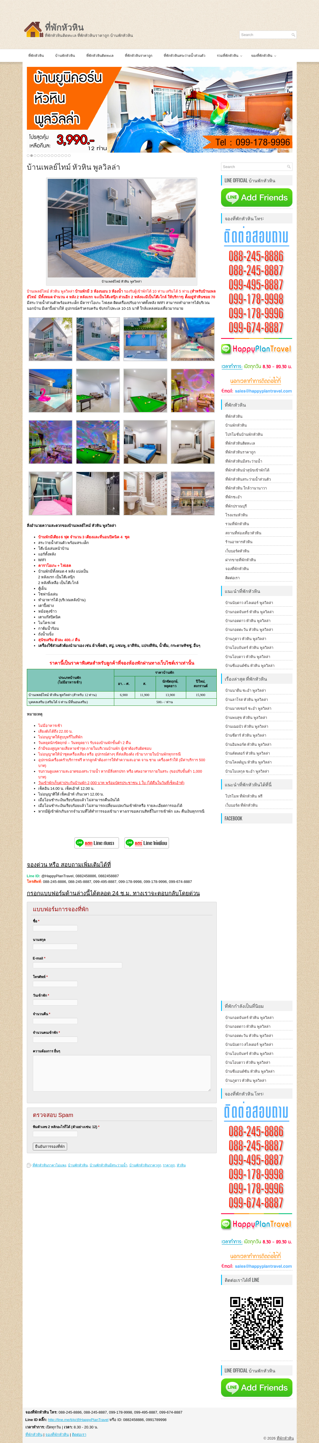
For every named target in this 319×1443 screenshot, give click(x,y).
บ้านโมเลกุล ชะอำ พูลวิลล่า (247, 771)
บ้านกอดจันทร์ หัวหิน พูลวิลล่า (249, 612)
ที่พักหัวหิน (64, 27)
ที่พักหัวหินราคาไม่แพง (49, 1165)
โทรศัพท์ (40, 977)
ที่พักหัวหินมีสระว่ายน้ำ (243, 461)
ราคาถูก (169, 1165)
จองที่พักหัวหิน (237, 569)
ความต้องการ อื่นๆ (46, 1051)
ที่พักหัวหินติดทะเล (240, 443)
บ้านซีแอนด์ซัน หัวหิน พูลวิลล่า (249, 665)
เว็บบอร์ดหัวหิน (237, 551)
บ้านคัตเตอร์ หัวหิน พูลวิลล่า (247, 753)
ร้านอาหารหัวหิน (238, 542)
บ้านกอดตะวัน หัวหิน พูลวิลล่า (249, 629)
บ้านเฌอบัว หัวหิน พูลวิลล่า (246, 726)
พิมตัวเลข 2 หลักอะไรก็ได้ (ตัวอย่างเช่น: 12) (66, 1127)
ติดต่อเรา (232, 578)
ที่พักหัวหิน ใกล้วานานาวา (246, 488)
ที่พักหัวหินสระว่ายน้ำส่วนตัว (248, 479)
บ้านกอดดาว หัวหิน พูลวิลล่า (247, 621)
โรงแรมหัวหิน (236, 515)
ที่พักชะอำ (233, 497)
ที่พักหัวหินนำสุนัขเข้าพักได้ (247, 470)
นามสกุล (39, 940)
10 (59, 155)
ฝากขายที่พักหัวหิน (240, 560)
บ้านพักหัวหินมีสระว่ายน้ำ (108, 1165)
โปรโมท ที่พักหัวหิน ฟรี (243, 796)
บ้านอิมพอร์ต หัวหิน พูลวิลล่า (248, 744)
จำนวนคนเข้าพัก (46, 1033)
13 (69, 155)
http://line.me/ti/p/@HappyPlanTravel (78, 1420)
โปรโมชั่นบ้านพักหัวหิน (244, 434)
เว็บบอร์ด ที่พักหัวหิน (241, 805)
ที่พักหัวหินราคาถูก (240, 452)
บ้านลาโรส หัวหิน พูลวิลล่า (246, 699)
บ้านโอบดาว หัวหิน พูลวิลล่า (247, 657)
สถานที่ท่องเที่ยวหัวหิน (243, 533)
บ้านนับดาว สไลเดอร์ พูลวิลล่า (249, 603)
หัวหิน (181, 1165)
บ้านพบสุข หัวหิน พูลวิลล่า (246, 717)
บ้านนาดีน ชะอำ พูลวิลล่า (245, 690)
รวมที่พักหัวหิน (237, 524)
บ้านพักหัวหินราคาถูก (145, 1165)
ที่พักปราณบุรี (236, 506)
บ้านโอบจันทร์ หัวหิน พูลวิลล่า (249, 647)
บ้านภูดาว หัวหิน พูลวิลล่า (245, 639)
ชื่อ (36, 921)
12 (66, 155)
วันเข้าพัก (41, 996)
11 (62, 155)
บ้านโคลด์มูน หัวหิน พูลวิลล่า (248, 762)
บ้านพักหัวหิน (78, 1165)
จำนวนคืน (41, 1014)
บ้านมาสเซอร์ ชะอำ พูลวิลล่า (248, 708)
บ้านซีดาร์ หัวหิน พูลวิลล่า (245, 735)
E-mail (39, 958)
